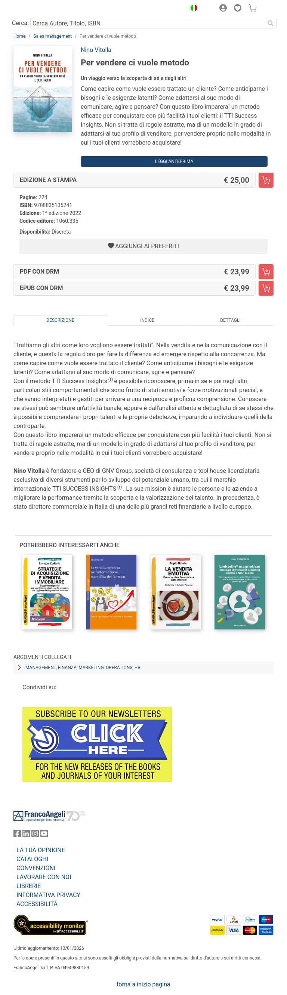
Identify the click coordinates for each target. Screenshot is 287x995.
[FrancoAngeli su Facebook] (17, 835)
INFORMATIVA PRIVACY (48, 895)
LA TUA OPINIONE (40, 850)
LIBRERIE (28, 886)
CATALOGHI (32, 859)
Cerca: (20, 23)
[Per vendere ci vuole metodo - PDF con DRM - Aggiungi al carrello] (266, 271)
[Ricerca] (271, 23)
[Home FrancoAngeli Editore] (39, 9)
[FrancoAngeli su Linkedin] (26, 835)
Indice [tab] (147, 320)
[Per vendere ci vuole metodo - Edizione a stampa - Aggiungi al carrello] (266, 180)
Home (19, 36)
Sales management (52, 36)
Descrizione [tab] (60, 320)
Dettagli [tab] (230, 320)
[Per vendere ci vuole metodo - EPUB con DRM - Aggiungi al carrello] (266, 288)
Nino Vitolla (96, 49)
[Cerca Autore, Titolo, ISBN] (147, 23)
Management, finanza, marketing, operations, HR (83, 667)
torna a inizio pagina (143, 984)
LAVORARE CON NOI (43, 877)
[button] (192, 9)
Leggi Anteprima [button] (174, 161)
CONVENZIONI (35, 868)
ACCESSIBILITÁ (37, 904)
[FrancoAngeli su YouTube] (44, 835)
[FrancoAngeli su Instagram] (35, 835)
